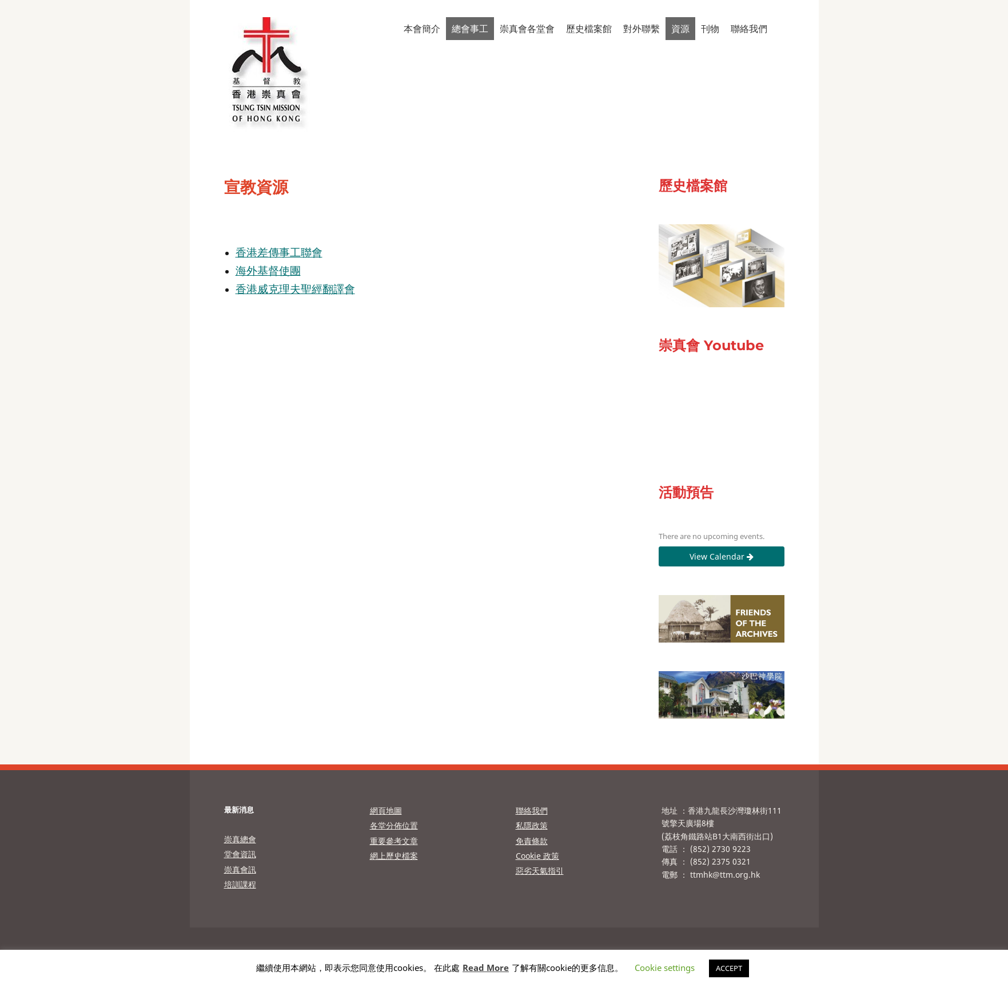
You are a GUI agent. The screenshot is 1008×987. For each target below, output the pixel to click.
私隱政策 (532, 825)
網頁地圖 (386, 810)
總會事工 (470, 28)
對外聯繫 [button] (641, 28)
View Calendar (722, 556)
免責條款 (532, 840)
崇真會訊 (240, 869)
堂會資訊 (240, 854)
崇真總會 (240, 839)
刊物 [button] (710, 28)
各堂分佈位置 (394, 825)
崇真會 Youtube (711, 345)
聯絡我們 (749, 28)
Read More (486, 967)
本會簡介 (422, 28)
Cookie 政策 (537, 855)
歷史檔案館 (589, 28)
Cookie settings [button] (665, 967)
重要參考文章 (394, 840)
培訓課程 (240, 884)
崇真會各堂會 (527, 28)
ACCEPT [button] (729, 968)
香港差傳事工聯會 (279, 252)
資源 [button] (680, 28)
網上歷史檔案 (394, 855)
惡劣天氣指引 (540, 870)
